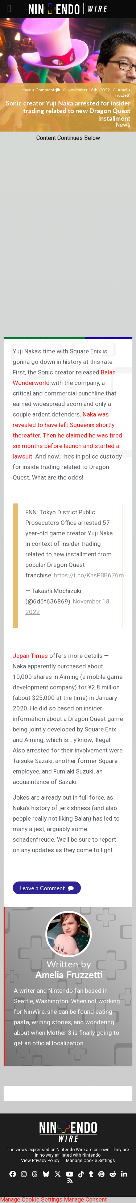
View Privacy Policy (40, 1160)
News (123, 124)
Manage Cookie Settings (90, 1160)
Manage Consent (85, 1199)
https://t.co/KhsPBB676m (89, 575)
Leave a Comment (40, 89)
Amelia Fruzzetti (123, 92)
